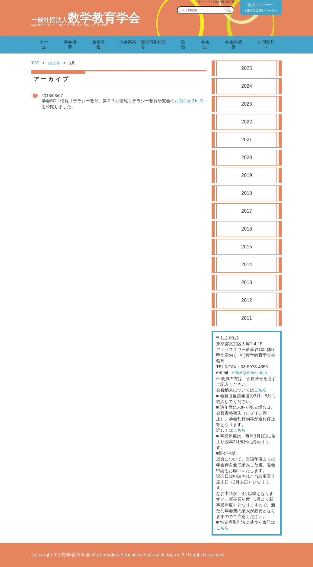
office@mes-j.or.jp (249, 372)
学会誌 (205, 45)
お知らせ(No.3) (188, 100)
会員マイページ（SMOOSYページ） (261, 7)
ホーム (44, 45)
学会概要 (70, 45)
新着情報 (98, 45)
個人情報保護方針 (224, 1)
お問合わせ (265, 45)
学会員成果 (233, 45)
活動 (183, 45)
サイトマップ (205, 1)
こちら (260, 390)
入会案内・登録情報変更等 (143, 45)
